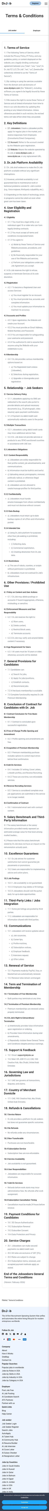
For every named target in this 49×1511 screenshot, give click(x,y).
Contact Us (6, 1360)
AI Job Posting (8, 1393)
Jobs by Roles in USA (11, 1371)
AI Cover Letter (8, 1449)
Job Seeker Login (9, 1424)
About (4, 1350)
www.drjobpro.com (12, 88)
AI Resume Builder (9, 1443)
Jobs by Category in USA (12, 1380)
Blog (4, 1411)
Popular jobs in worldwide (13, 1367)
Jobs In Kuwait (8, 1469)
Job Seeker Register (10, 1427)
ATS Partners (7, 1400)
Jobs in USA (7, 1485)
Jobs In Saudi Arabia (11, 1466)
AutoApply (6, 1433)
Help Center (7, 1414)
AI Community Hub (10, 1440)
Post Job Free (8, 1390)
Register (35, 3)
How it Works (7, 1353)
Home (4, 1300)
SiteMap (5, 1357)
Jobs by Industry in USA (12, 1377)
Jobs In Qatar (7, 1472)
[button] (24, 1502)
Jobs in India (7, 1492)
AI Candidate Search (10, 1397)
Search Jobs (7, 1430)
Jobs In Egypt (7, 1479)
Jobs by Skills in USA (11, 1374)
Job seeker (12, 30)
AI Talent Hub (7, 1437)
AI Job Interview (8, 1446)
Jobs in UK (6, 1488)
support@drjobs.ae (26, 1055)
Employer (36, 31)
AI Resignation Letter (11, 1456)
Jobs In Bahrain (8, 1475)
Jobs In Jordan (8, 1482)
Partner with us (8, 1403)
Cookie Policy (24, 1497)
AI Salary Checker (9, 1453)
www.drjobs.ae (14, 156)
